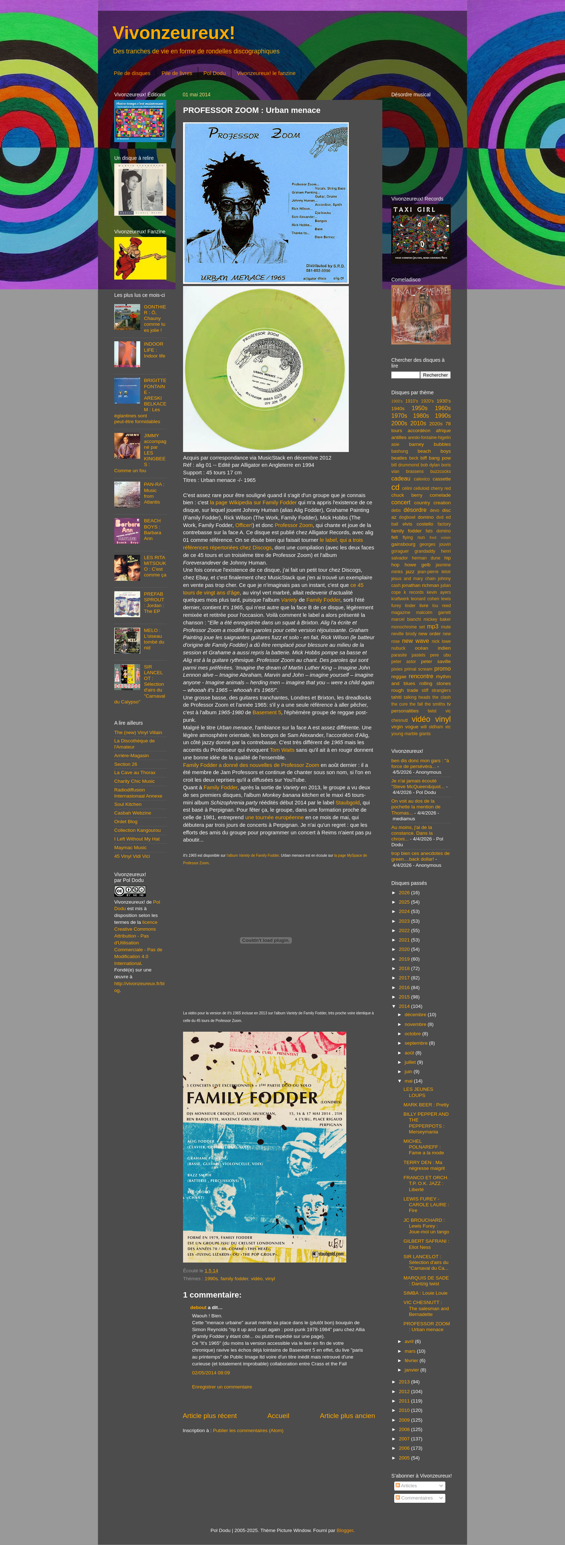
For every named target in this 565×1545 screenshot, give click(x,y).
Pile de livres (176, 73)
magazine (400, 612)
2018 (405, 968)
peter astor (403, 661)
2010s (418, 423)
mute (446, 626)
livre (423, 605)
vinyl (270, 1278)
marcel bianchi (406, 619)
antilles (398, 437)
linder (410, 605)
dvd (440, 517)
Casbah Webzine (132, 813)
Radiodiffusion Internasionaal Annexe (138, 792)
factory (444, 524)
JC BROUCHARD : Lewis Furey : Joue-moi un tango (426, 1225)
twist (432, 711)
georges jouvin (435, 544)
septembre (417, 1043)
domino (426, 517)
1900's (396, 401)
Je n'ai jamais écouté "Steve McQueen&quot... (418, 783)
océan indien (433, 648)
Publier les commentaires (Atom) (248, 1430)
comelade (440, 495)
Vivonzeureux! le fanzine (266, 73)
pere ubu (440, 655)
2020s (435, 423)
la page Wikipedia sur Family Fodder (253, 502)
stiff (425, 690)
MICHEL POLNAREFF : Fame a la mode (424, 1146)
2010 (405, 1410)
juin (409, 1071)
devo (434, 510)
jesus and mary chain (413, 578)
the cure (399, 704)
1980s (421, 415)
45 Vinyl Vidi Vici (132, 856)
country (422, 502)
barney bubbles (430, 444)
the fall (416, 704)
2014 (405, 1006)
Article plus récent (210, 1415)
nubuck (398, 648)
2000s (399, 423)
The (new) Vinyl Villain (138, 732)
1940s (398, 408)
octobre (413, 1033)
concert (400, 502)
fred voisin (440, 537)
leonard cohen (425, 598)
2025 (405, 902)
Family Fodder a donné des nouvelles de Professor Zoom (251, 765)
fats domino (438, 531)
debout (198, 1307)
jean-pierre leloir (434, 571)
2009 (405, 1420)
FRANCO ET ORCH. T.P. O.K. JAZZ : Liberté (426, 1183)
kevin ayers (439, 592)
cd (395, 487)
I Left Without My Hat (137, 839)
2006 (405, 1448)
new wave (415, 640)
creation (442, 502)
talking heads (417, 697)
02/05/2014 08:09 (211, 1372)
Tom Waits (282, 750)
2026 (405, 892)
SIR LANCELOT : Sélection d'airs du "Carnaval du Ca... (426, 1262)
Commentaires (414, 1498)
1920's (427, 401)
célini (407, 488)
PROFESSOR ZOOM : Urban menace (427, 1326)
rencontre (421, 676)
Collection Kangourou (137, 830)
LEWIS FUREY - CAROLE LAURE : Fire (426, 1204)
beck (413, 458)
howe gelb (418, 564)
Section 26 (125, 764)
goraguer (400, 551)
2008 (405, 1429)
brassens (415, 471)
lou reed (441, 605)
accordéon (419, 430)
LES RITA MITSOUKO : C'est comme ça (155, 566)
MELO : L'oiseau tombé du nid (154, 639)
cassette (442, 479)
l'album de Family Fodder (253, 855)
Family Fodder (323, 600)
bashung (399, 451)
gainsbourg (403, 544)
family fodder (234, 1278)
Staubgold (347, 803)
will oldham (432, 726)
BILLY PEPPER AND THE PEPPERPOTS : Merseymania (426, 1122)
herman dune (426, 558)
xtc (448, 726)
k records (414, 592)
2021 (405, 940)
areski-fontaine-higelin (429, 437)
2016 (405, 987)
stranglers (441, 690)
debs (396, 510)
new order (429, 633)
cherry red (441, 488)
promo (442, 668)
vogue (411, 726)
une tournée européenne (274, 817)
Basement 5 (267, 712)
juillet (411, 1062)
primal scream (418, 669)
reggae (398, 676)
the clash (441, 697)
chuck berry (406, 495)
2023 (405, 921)
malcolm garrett (433, 612)
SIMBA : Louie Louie (426, 1293)
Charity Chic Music (134, 781)
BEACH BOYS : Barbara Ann (152, 529)
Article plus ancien (347, 1415)
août (410, 1052)
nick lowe (441, 641)
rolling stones (435, 683)
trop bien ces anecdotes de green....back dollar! (420, 856)
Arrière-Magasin (131, 755)
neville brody (404, 633)
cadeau (400, 478)
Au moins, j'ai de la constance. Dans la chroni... (412, 833)
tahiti (396, 697)
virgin (397, 726)
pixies (396, 669)
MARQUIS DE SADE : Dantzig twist (426, 1280)
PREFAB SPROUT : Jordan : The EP (154, 602)
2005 (405, 1458)
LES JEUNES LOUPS (418, 1092)
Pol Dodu (215, 73)
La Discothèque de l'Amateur (134, 743)
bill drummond (405, 465)
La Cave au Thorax (135, 772)
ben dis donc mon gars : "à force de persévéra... (420, 763)
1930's (444, 401)
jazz (410, 571)
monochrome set (408, 626)
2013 (405, 1381)
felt (394, 537)
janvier (413, 1370)
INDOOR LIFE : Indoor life (154, 349)
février (412, 1360)
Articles (406, 1485)
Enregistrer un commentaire (222, 1387)
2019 (405, 959)
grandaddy (425, 551)
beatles (399, 458)
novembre (416, 1024)
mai (409, 1081)
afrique (443, 430)
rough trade (404, 690)
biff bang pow (436, 458)
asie (395, 444)
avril (410, 1341)
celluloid (421, 488)
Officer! (244, 525)
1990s (211, 1278)
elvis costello (417, 524)
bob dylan (430, 465)
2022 (405, 930)
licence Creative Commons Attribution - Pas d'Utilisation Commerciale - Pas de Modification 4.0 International (138, 942)
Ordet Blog (126, 821)
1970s (399, 415)
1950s (419, 408)
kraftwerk (400, 598)
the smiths (435, 704)
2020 (405, 949)
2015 (405, 997)
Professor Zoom (294, 525)
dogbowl (407, 517)
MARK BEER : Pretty (426, 1104)
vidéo (256, 1278)
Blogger (345, 1530)
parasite (399, 655)
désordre (415, 509)
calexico (422, 479)
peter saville (436, 661)
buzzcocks (440, 471)
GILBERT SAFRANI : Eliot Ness (426, 1244)
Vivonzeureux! (173, 33)
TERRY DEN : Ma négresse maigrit (424, 1165)
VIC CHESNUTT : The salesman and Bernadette (426, 1308)
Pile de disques (132, 73)
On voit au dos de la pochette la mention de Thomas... (416, 806)
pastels (418, 655)
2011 (405, 1401)
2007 (405, 1438)
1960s (443, 408)
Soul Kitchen (128, 804)
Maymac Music (130, 847)
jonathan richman (420, 585)
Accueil (278, 1415)
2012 (405, 1391)
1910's (411, 401)
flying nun (413, 537)
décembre (416, 1014)
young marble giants (411, 733)
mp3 (433, 626)
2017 (405, 977)
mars (411, 1351)
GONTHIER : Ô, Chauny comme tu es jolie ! (155, 318)
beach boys (434, 451)
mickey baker (437, 619)
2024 (405, 911)
